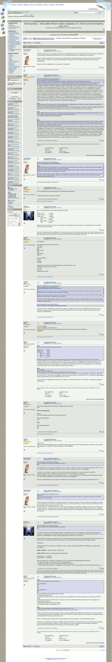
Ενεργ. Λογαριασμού (14, 27)
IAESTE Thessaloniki (14, 66)
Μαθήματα (26, 4)
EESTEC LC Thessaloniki (12, 63)
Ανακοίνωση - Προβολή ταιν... (13, 181)
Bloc (58, 659)
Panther (11, 73)
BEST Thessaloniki (14, 61)
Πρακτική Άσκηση (13, 39)
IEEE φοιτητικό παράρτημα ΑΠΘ (12, 68)
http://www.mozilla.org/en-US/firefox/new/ (45, 201)
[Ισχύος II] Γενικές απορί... (13, 156)
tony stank (11, 108)
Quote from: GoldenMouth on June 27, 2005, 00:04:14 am (49, 78)
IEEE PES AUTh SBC (13, 116)
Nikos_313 (11, 104)
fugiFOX (26, 187)
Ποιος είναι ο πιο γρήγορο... (13, 160)
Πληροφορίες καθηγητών (12, 127)
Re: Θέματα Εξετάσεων (50, 50)
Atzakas (26, 206)
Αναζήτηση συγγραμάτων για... (14, 177)
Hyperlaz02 (11, 128)
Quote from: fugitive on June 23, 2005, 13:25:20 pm (47, 79)
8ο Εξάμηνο (58, 38)
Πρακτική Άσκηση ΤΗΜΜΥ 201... (14, 119)
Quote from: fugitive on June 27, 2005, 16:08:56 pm (47, 462)
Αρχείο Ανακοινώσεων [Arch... (13, 111)
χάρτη (66, 26)
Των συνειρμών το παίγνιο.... (13, 103)
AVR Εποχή (83, 38)
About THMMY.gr (60, 4)
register (27, 12)
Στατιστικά (10, 185)
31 (33, 42)
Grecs (10, 174)
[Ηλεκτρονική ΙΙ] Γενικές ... (13, 107)
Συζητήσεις (45, 4)
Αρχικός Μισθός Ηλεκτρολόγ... (13, 173)
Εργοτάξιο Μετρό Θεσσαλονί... (13, 144)
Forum (11, 24)
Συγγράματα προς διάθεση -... (13, 136)
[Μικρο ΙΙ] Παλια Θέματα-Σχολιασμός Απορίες (44, 39)
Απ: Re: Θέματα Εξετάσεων (51, 75)
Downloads (14, 4)
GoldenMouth (27, 49)
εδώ (77, 24)
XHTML (61, 659)
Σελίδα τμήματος (13, 32)
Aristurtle (11, 56)
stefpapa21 (10, 206)
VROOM (11, 71)
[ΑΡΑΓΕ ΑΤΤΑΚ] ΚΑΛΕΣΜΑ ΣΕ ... (14, 169)
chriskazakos (11, 207)
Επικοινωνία (12, 28)
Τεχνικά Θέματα (38, 4)
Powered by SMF (47, 658)
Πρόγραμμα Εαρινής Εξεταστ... (14, 148)
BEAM (11, 60)
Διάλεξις (10, 120)
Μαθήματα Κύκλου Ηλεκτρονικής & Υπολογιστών (44, 38)
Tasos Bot (30, 39)
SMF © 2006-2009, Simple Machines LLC (60, 658)
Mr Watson (11, 137)
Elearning (11, 35)
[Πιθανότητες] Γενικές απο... (13, 123)
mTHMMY (11, 50)
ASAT (10, 58)
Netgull (25, 74)
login (22, 12)
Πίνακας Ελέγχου (12, 76)
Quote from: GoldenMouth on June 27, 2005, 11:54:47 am (49, 285)
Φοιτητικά (32, 4)
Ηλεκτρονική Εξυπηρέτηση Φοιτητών (14, 41)
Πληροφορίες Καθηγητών (12, 47)
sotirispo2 (11, 182)
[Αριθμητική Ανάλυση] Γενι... (13, 132)
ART (10, 57)
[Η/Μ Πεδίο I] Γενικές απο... (13, 152)
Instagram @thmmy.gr (14, 49)
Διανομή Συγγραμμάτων (15, 43)
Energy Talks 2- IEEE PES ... (13, 115)
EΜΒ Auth (11, 65)
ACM (10, 54)
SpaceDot (11, 70)
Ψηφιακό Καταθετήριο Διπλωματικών (14, 45)
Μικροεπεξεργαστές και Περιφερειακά (70, 38)
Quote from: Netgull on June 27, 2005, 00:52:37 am (47, 162)
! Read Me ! (20, 4)
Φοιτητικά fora (12, 36)
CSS (64, 659)
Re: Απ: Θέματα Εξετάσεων (51, 458)
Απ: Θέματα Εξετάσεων (50, 187)
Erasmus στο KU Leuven (12, 140)
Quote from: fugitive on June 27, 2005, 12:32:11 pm (47, 304)
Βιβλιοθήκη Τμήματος (14, 33)
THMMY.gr (25, 38)
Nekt (9, 205)
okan (10, 145)
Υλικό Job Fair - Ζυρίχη (12, 164)
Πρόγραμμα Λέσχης (14, 37)
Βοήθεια (83, 24)
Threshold (11, 165)
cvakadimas (11, 170)
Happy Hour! (52, 4)
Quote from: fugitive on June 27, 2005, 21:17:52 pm (47, 494)
